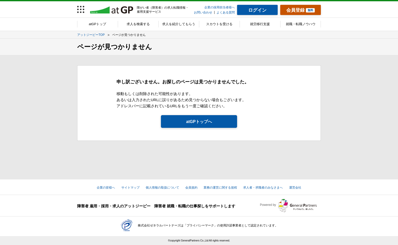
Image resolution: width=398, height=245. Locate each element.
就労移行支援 (260, 24)
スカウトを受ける (219, 24)
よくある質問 (226, 12)
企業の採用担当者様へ (219, 7)
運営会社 (295, 187)
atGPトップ (97, 24)
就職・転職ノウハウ (301, 24)
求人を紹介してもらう (178, 24)
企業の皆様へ (106, 187)
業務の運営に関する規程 (220, 187)
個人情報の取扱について (162, 187)
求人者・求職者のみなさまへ (263, 187)
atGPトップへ (199, 121)
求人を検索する (138, 24)
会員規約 (191, 187)
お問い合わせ (203, 12)
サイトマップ (130, 187)
